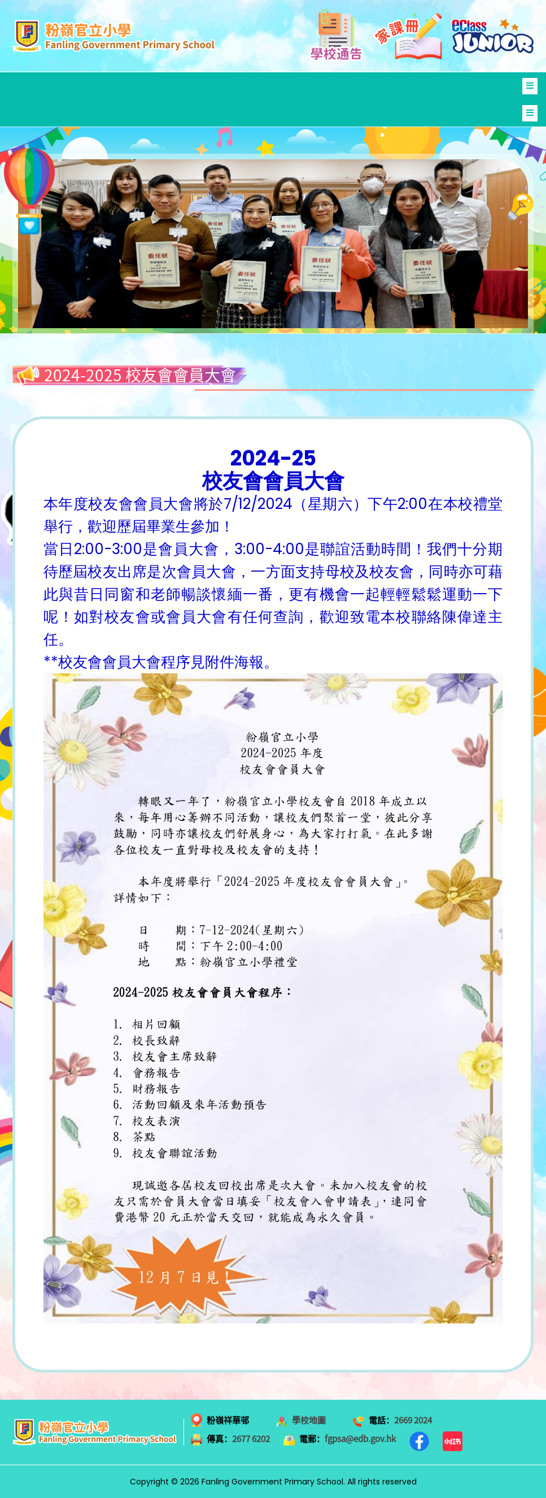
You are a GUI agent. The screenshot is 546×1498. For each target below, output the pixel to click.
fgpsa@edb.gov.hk (360, 1438)
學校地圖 (309, 1420)
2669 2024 (413, 1420)
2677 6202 (251, 1438)
